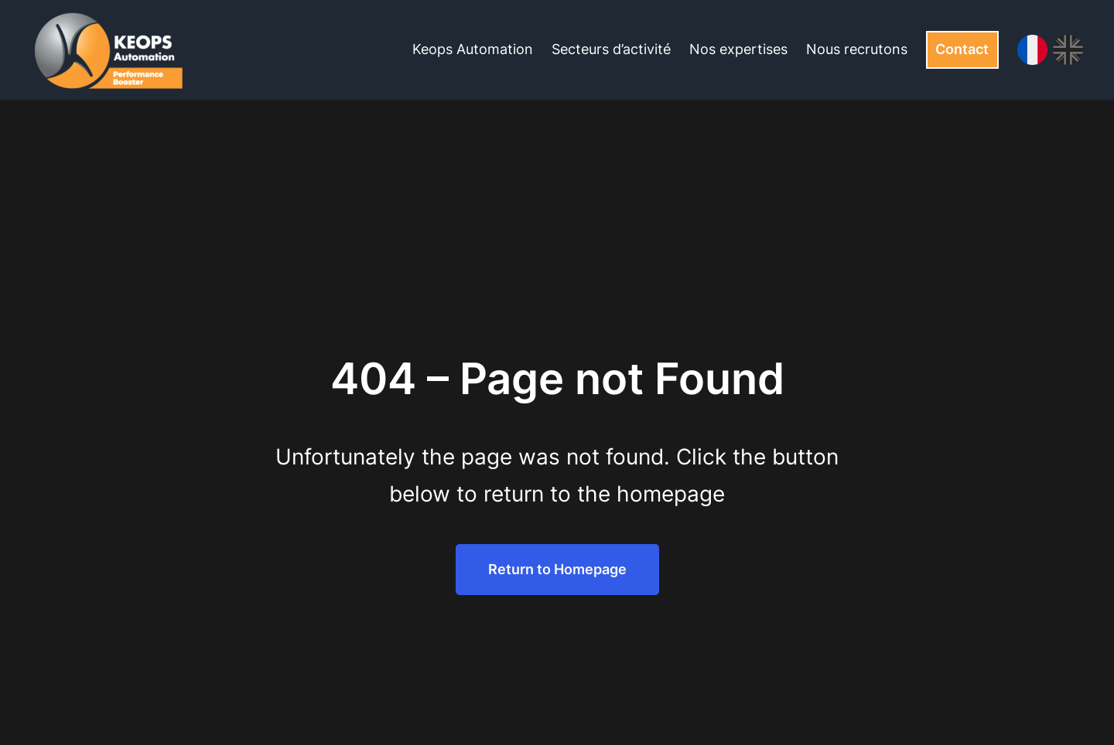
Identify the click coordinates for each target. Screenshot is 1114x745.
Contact (962, 49)
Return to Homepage (557, 569)
